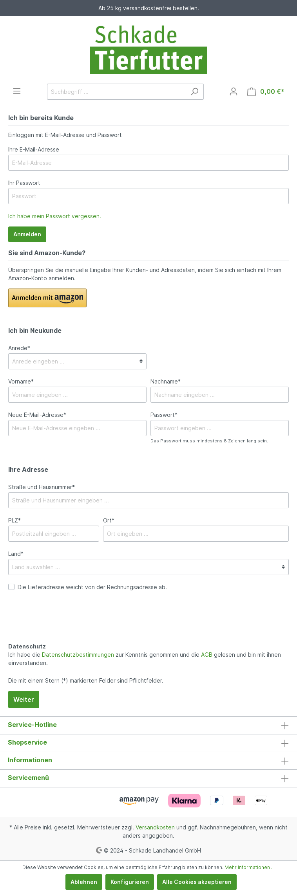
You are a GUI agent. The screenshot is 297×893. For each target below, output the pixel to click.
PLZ (14, 520)
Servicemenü (28, 778)
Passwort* (163, 414)
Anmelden (27, 234)
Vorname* (21, 381)
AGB (206, 654)
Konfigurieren (129, 881)
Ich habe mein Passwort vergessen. (54, 216)
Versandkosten (155, 827)
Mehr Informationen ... (250, 867)
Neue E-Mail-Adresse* (37, 414)
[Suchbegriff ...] (116, 92)
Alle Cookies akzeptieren (197, 881)
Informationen (30, 760)
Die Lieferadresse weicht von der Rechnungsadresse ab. (92, 587)
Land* (16, 553)
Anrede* (19, 348)
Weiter (23, 699)
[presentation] (67, 625)
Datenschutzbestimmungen (78, 654)
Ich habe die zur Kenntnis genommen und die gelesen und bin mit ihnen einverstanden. (144, 658)
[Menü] (17, 91)
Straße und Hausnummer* (41, 487)
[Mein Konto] (234, 91)
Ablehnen (84, 881)
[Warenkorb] (266, 91)
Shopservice (27, 742)
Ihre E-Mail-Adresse (33, 149)
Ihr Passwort (24, 182)
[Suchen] (194, 92)
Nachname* (165, 381)
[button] (47, 298)
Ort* (108, 520)
